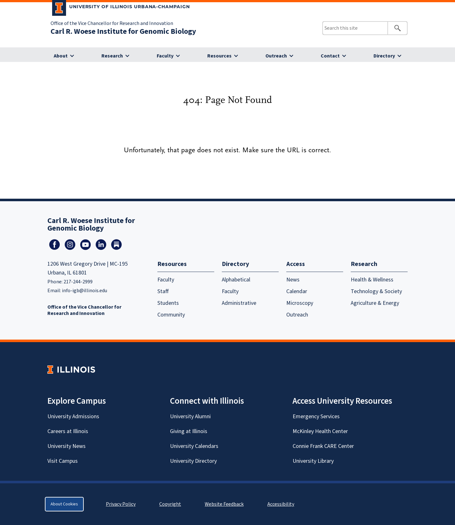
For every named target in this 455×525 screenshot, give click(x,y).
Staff (163, 291)
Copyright (170, 504)
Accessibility (280, 504)
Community (171, 315)
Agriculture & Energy (375, 303)
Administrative (239, 303)
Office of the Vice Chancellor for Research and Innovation (112, 23)
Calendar (296, 291)
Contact (330, 55)
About (61, 55)
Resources (219, 55)
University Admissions (73, 416)
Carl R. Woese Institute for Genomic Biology (123, 31)
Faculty (165, 55)
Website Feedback (225, 504)
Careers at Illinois (67, 431)
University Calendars (194, 446)
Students (168, 303)
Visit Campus (62, 461)
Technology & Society (376, 291)
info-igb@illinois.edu (84, 290)
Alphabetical (236, 280)
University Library (313, 461)
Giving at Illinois (188, 431)
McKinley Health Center (320, 431)
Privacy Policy (121, 504)
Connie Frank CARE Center (323, 446)
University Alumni (190, 416)
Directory (384, 55)
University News (66, 446)
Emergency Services (316, 416)
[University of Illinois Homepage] (71, 369)
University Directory (193, 461)
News (293, 280)
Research (112, 55)
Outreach (276, 55)
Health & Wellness (372, 280)
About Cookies (64, 504)
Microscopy (299, 303)
